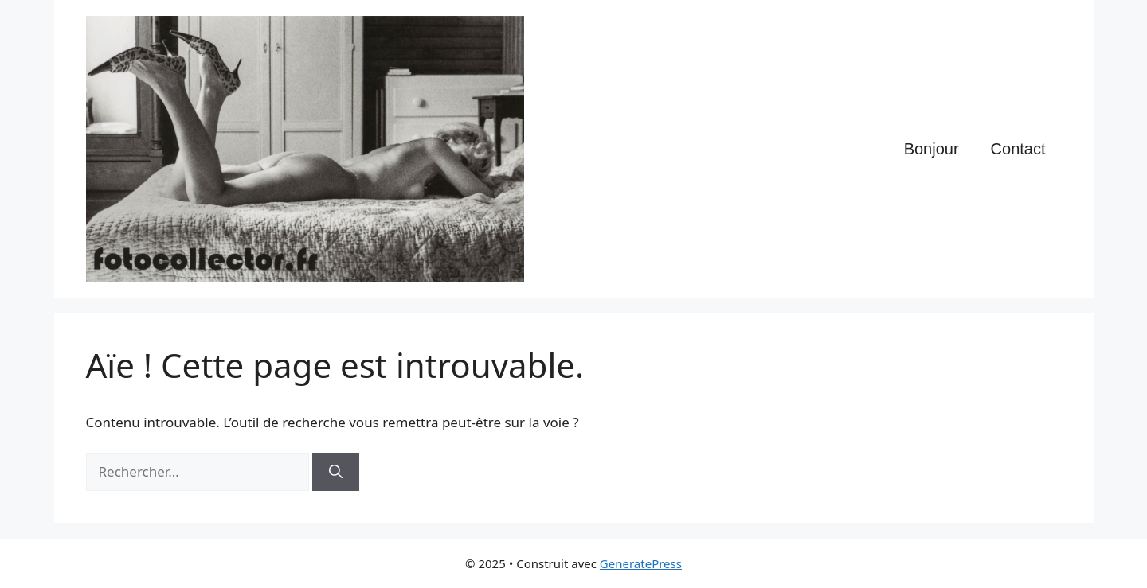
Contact (1018, 149)
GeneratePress (641, 563)
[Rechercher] (335, 472)
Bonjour (931, 149)
